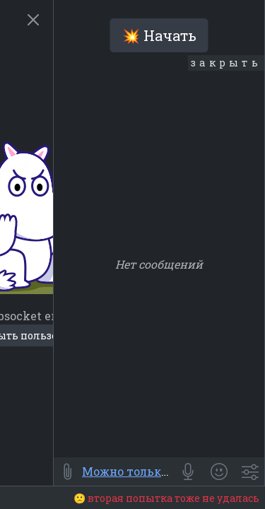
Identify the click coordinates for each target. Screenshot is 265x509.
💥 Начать (159, 35)
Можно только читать (147, 471)
